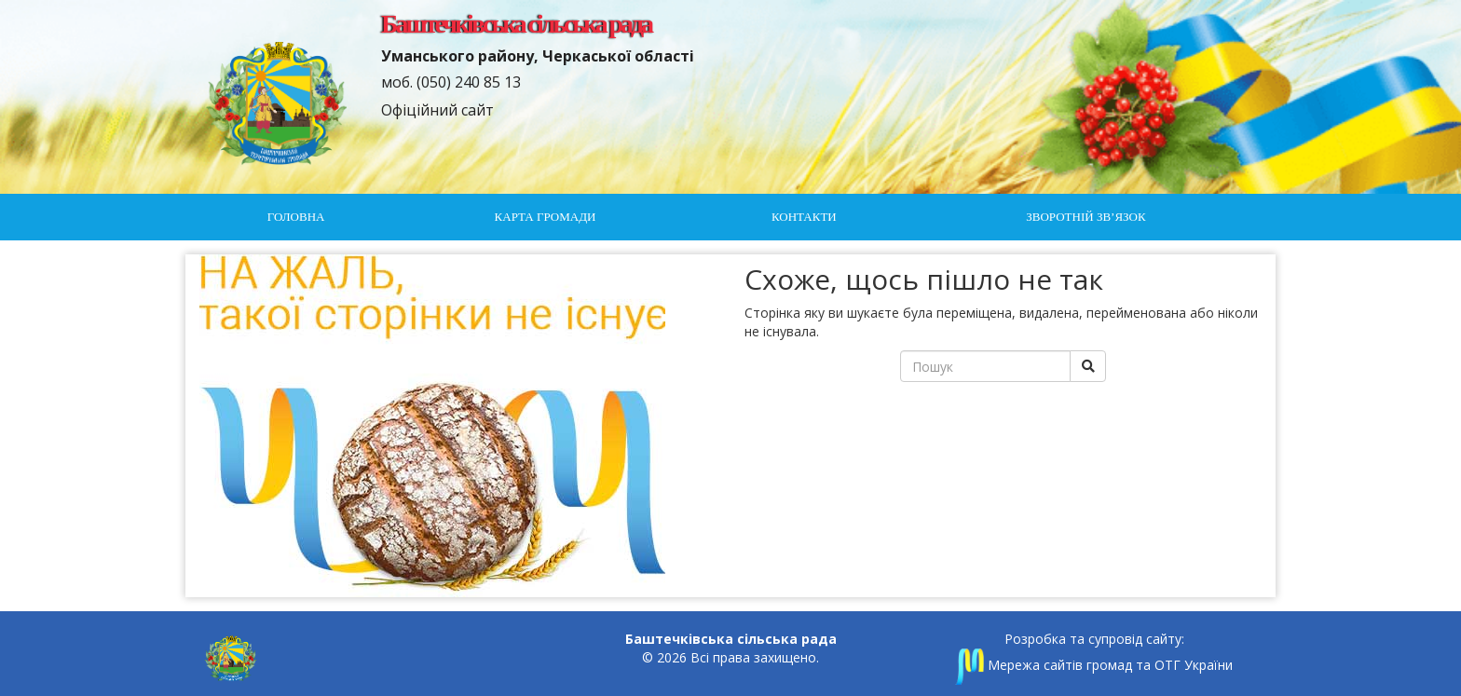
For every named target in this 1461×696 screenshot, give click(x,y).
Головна (296, 217)
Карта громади (545, 217)
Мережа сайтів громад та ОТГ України (1094, 665)
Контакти (804, 217)
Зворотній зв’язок (1085, 217)
